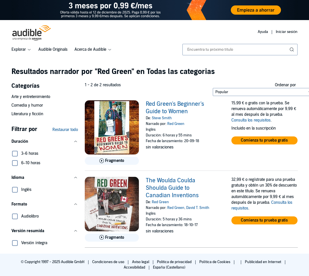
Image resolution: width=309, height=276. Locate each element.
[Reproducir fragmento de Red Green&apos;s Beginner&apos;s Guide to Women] (112, 161)
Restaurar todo (65, 129)
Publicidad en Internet (263, 262)
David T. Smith (197, 207)
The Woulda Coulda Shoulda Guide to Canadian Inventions (172, 188)
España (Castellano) (169, 267)
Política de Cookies (215, 262)
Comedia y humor (27, 105)
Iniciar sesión (287, 32)
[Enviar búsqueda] (292, 49)
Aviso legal (141, 262)
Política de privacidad (175, 262)
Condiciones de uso (108, 262)
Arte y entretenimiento (30, 96)
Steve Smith (162, 118)
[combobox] (240, 49)
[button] (44, 141)
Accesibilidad (135, 267)
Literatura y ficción (27, 113)
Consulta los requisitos (251, 120)
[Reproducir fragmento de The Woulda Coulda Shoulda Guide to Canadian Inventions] (112, 238)
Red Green (175, 124)
